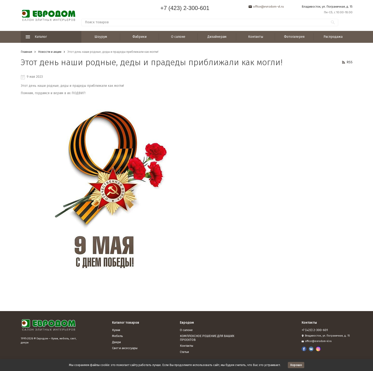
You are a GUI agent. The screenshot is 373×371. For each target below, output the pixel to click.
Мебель (117, 336)
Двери (116, 342)
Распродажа (333, 37)
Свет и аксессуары (124, 348)
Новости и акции (49, 52)
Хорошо (296, 365)
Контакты (255, 37)
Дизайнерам (216, 37)
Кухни (116, 330)
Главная (26, 52)
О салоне (178, 37)
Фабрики (140, 37)
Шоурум (100, 37)
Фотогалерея (294, 37)
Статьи (184, 352)
